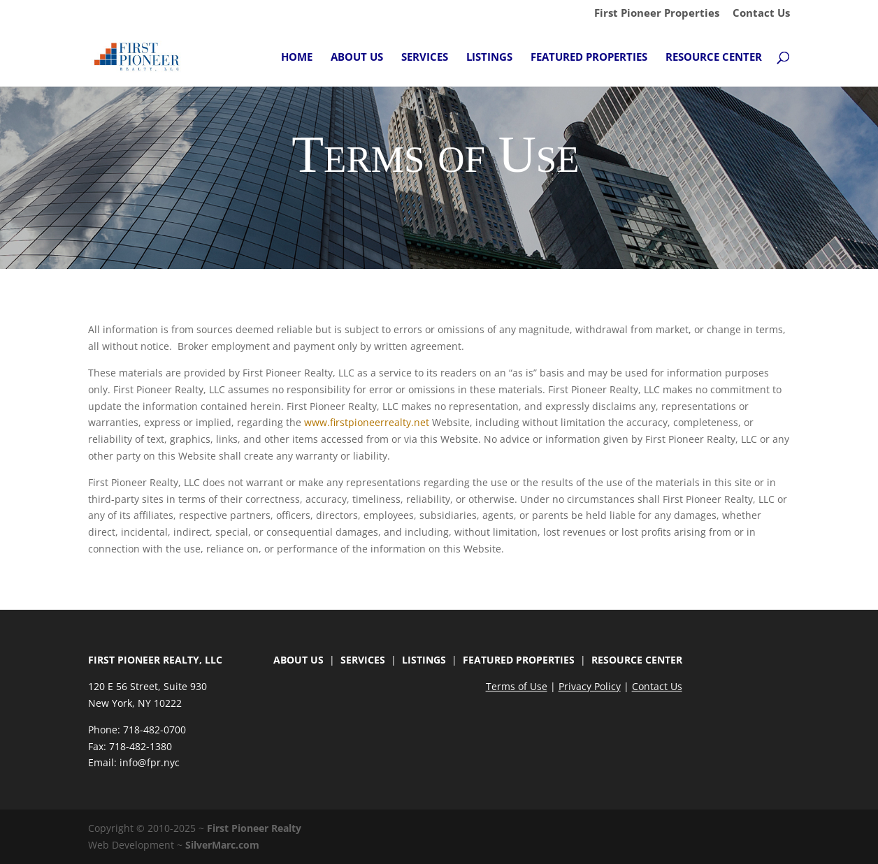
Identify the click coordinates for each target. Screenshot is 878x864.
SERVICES (362, 659)
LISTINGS (424, 659)
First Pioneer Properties (656, 14)
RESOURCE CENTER (636, 659)
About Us (357, 58)
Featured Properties (589, 58)
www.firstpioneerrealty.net (366, 422)
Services (424, 58)
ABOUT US (298, 659)
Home (296, 58)
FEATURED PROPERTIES (519, 659)
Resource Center (713, 58)
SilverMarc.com (222, 844)
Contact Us (761, 14)
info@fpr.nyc (150, 762)
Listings (489, 58)
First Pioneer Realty (254, 828)
